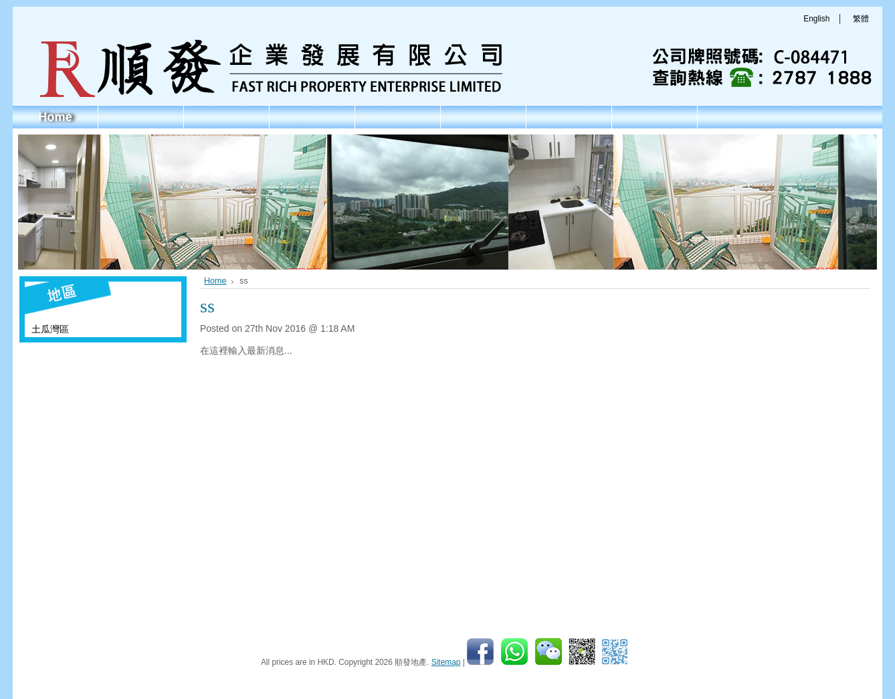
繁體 (861, 18)
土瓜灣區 (50, 329)
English (816, 18)
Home (215, 281)
